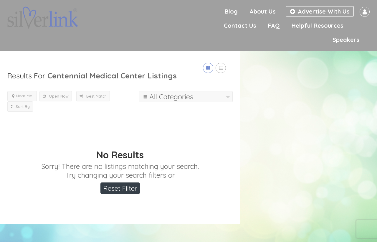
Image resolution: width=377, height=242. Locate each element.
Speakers (346, 39)
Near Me (22, 95)
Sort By (20, 106)
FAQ (274, 25)
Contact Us (240, 25)
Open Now (56, 96)
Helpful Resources (317, 25)
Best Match (93, 96)
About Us (262, 11)
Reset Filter (120, 188)
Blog (231, 11)
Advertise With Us (320, 11)
